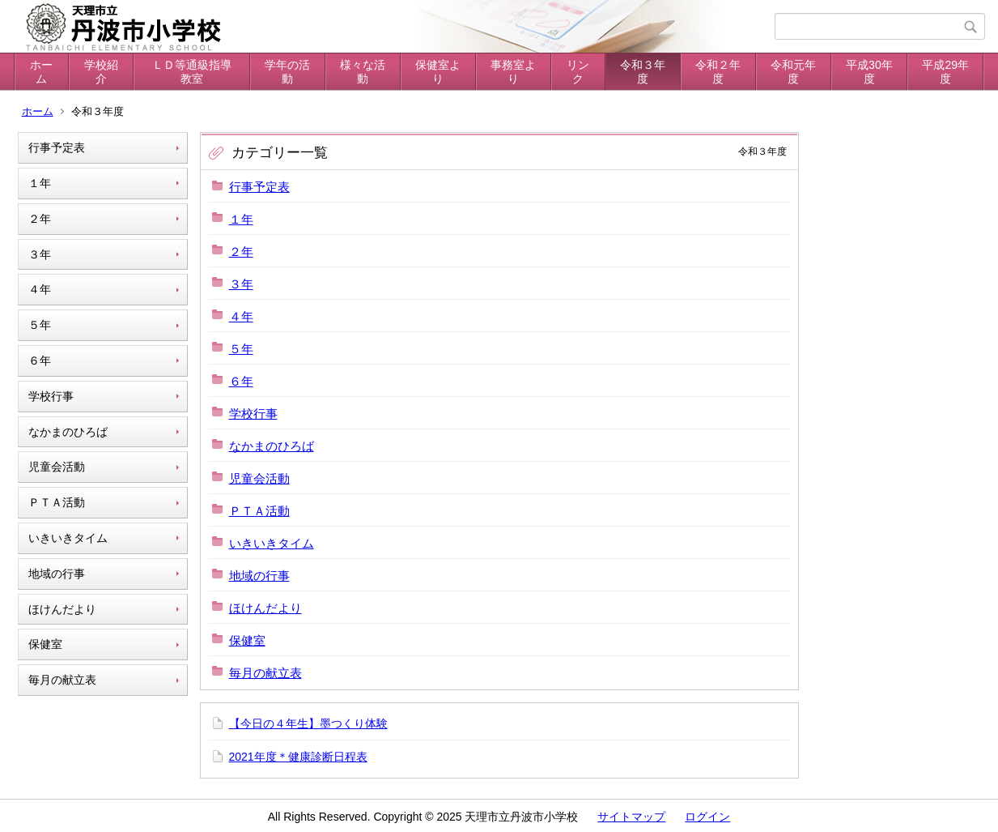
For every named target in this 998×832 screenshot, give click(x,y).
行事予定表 (56, 147)
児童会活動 (56, 466)
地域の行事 (56, 573)
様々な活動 (362, 71)
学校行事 (51, 396)
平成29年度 (945, 71)
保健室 (45, 644)
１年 (39, 183)
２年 (39, 218)
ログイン (707, 816)
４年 (39, 289)
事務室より (513, 71)
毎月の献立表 (62, 679)
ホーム (41, 71)
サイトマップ (631, 816)
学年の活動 (287, 71)
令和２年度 (718, 71)
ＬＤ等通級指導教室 (191, 71)
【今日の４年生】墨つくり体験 (308, 723)
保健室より (438, 71)
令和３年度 (642, 71)
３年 (39, 254)
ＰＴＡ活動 (56, 502)
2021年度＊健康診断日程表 (298, 756)
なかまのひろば (68, 431)
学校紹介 (101, 71)
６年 (39, 360)
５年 (39, 324)
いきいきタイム (68, 537)
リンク (578, 71)
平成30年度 (869, 71)
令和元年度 (793, 71)
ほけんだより (62, 609)
